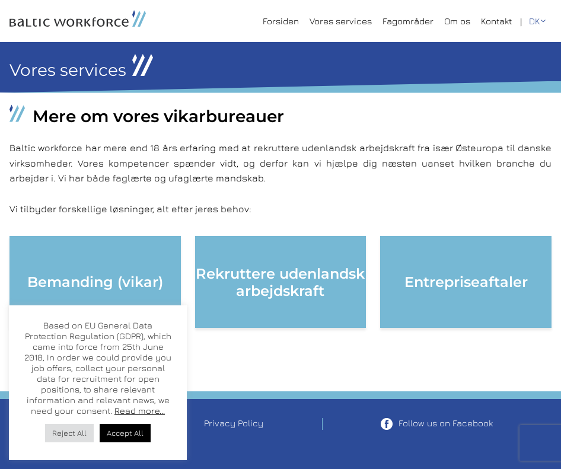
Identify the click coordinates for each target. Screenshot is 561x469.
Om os (457, 21)
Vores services (341, 21)
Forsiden (281, 21)
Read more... (139, 411)
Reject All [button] (69, 433)
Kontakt (496, 21)
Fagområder (408, 21)
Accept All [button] (125, 433)
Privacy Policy (233, 423)
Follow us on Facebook (437, 424)
